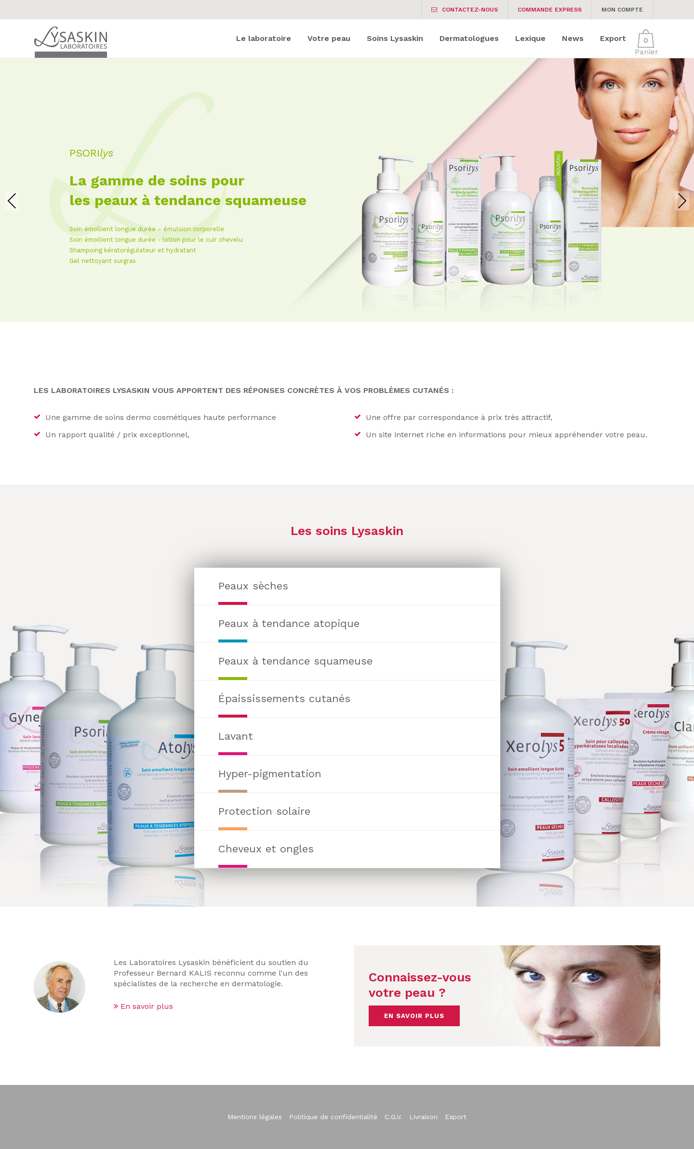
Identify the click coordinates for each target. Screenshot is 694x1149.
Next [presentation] (682, 200)
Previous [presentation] (12, 200)
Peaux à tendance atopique (289, 623)
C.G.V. (393, 1117)
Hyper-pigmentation (269, 774)
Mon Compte (622, 9)
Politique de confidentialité (333, 1117)
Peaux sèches (253, 586)
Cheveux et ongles (266, 849)
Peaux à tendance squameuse (295, 661)
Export (456, 1117)
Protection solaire (264, 811)
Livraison (423, 1117)
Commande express (550, 9)
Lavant (235, 736)
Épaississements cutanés (284, 698)
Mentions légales (254, 1117)
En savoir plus (143, 1006)
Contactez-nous (464, 9)
